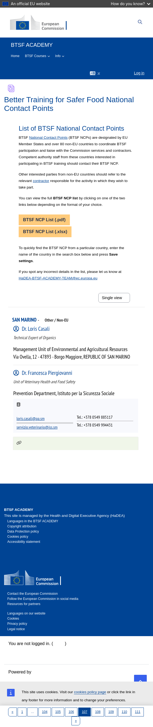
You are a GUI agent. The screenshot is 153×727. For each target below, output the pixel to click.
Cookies (13, 618)
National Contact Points (48, 138)
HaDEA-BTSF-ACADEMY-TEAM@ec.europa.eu (58, 278)
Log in (139, 73)
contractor (41, 181)
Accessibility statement (23, 542)
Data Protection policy (23, 531)
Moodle (39, 672)
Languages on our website (26, 613)
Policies (15, 656)
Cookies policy (17, 536)
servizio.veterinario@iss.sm (37, 427)
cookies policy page (90, 692)
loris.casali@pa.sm (31, 418)
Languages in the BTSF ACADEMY (32, 521)
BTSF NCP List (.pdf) (44, 219)
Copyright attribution (21, 526)
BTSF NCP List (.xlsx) (45, 231)
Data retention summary (31, 650)
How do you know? (130, 3)
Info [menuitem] (58, 56)
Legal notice (16, 629)
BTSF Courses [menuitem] (35, 56)
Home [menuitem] (15, 56)
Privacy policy (17, 624)
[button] (95, 73)
